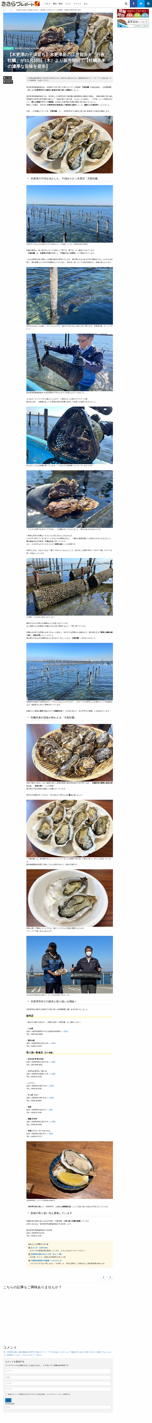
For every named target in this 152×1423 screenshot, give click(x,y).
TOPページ (91, 78)
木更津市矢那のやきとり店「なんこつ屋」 (47, 1254)
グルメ (47, 4)
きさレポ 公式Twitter (39, 1248)
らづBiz (8, 78)
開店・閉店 (57, 4)
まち (86, 4)
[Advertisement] (58, 1317)
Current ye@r (10, 1404)
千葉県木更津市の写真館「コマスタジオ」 (47, 1260)
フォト (68, 4)
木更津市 (9, 82)
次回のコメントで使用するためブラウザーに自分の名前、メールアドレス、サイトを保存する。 (39, 1394)
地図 (65, 1031)
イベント (77, 4)
